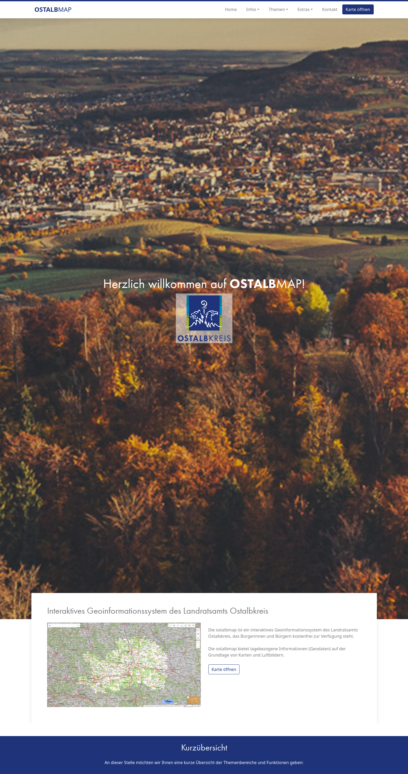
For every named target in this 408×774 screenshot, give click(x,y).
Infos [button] (251, 9)
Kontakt (330, 9)
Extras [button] (304, 9)
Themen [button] (277, 9)
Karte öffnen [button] (358, 9)
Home (231, 9)
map (53, 9)
